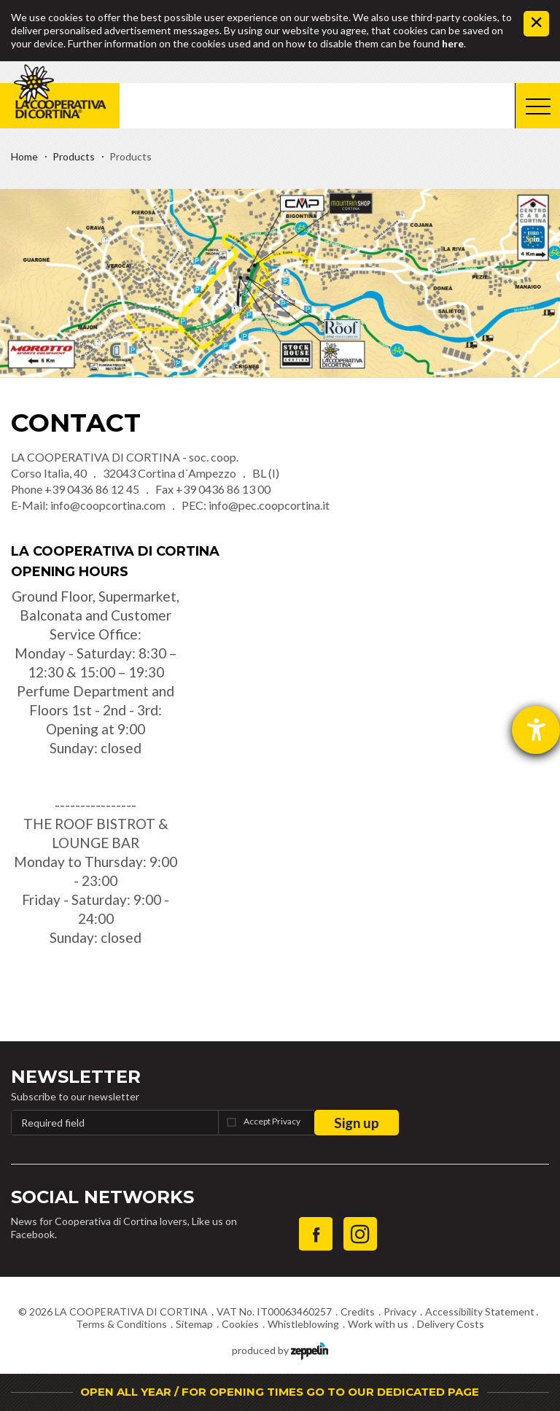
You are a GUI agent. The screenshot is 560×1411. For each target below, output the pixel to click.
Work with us (378, 1324)
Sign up (356, 1122)
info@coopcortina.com (108, 505)
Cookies (240, 1324)
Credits (358, 1311)
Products (73, 156)
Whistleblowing (303, 1324)
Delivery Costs (450, 1324)
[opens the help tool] (536, 730)
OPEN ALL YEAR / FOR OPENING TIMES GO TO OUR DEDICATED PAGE (279, 1392)
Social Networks (102, 1197)
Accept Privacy (272, 1121)
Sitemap (194, 1324)
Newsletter (76, 1076)
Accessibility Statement (479, 1311)
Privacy (400, 1311)
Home (24, 156)
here (453, 43)
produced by (280, 1349)
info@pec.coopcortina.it (269, 505)
